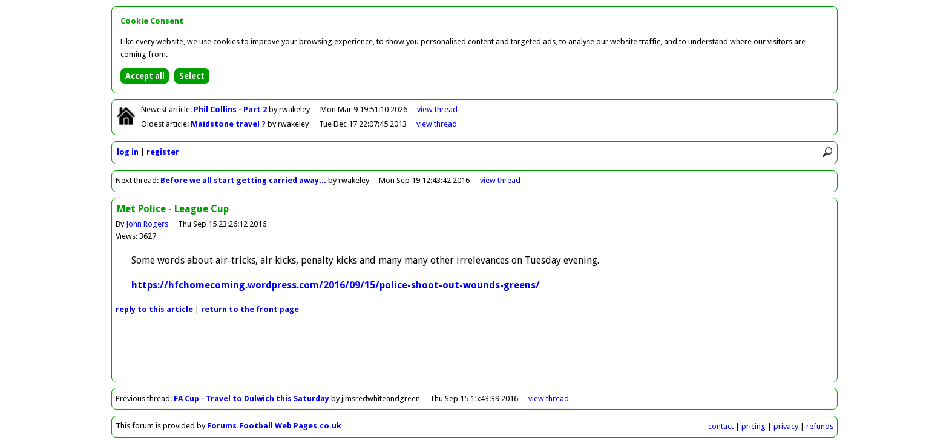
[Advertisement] (474, 354)
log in (128, 151)
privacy (785, 426)
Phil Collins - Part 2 (231, 109)
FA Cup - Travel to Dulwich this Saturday (252, 398)
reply (154, 309)
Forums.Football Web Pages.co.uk (274, 425)
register (162, 151)
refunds (819, 426)
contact (721, 426)
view (437, 109)
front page (250, 309)
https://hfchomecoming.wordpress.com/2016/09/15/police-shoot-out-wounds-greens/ (335, 285)
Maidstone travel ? (229, 123)
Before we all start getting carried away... (243, 180)
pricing (753, 426)
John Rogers (147, 223)
